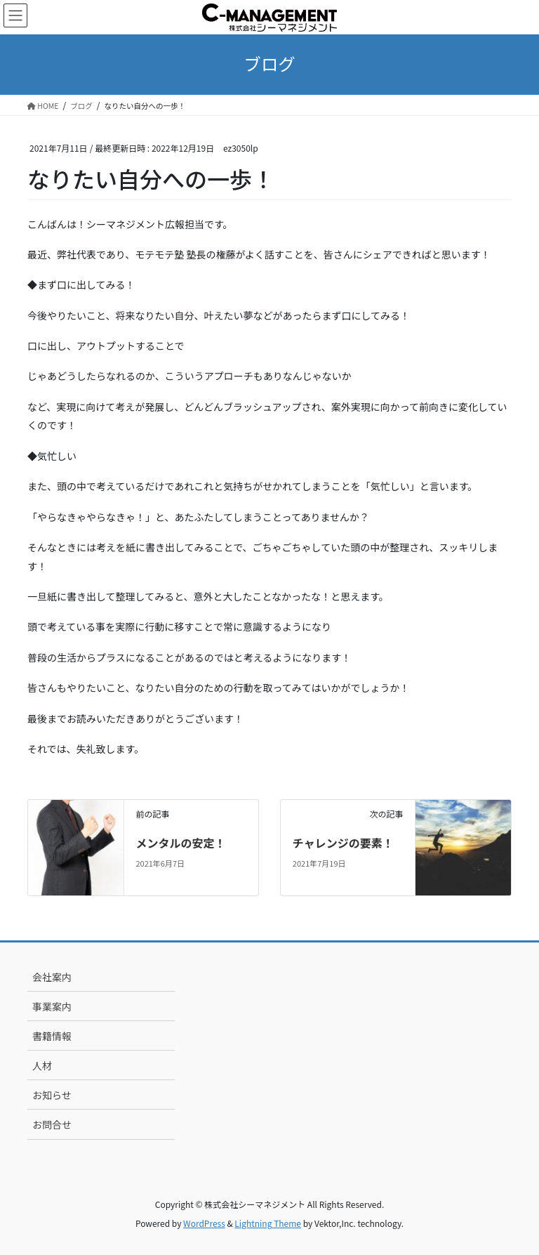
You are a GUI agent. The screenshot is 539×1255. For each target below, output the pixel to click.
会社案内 (52, 977)
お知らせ (52, 1095)
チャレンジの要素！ (343, 842)
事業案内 (52, 1006)
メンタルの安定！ (180, 842)
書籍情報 (52, 1036)
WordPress (204, 1223)
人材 (42, 1065)
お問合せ (52, 1124)
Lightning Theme (267, 1223)
